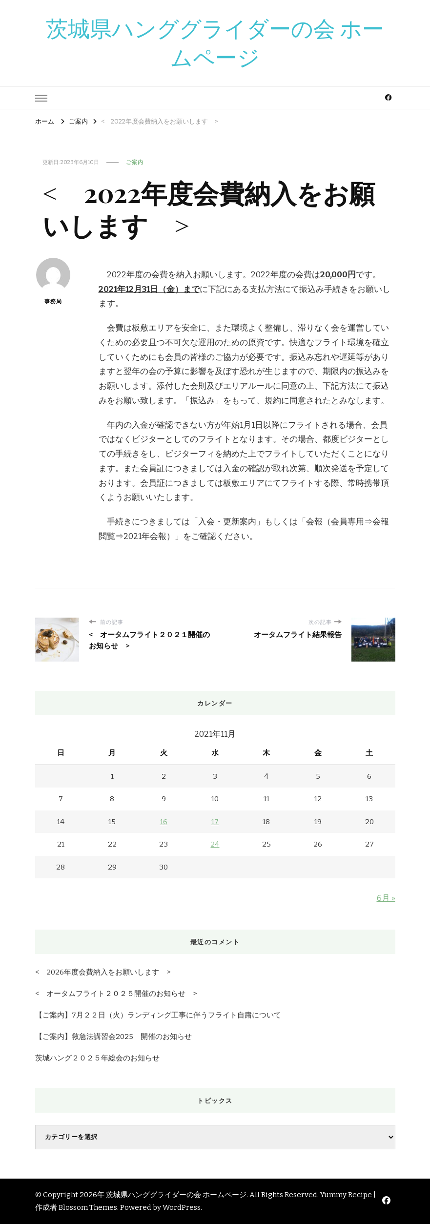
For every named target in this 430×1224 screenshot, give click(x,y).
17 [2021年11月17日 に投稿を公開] (215, 821)
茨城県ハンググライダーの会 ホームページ (215, 43)
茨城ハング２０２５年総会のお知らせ (97, 1058)
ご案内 (134, 162)
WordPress (182, 1207)
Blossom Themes (88, 1207)
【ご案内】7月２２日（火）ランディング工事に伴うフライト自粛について (158, 1015)
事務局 (53, 281)
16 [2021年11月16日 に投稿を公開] (163, 821)
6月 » (386, 898)
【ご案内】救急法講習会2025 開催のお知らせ (113, 1036)
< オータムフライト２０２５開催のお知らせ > (116, 993)
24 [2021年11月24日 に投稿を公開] (214, 844)
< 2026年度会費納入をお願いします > (102, 972)
